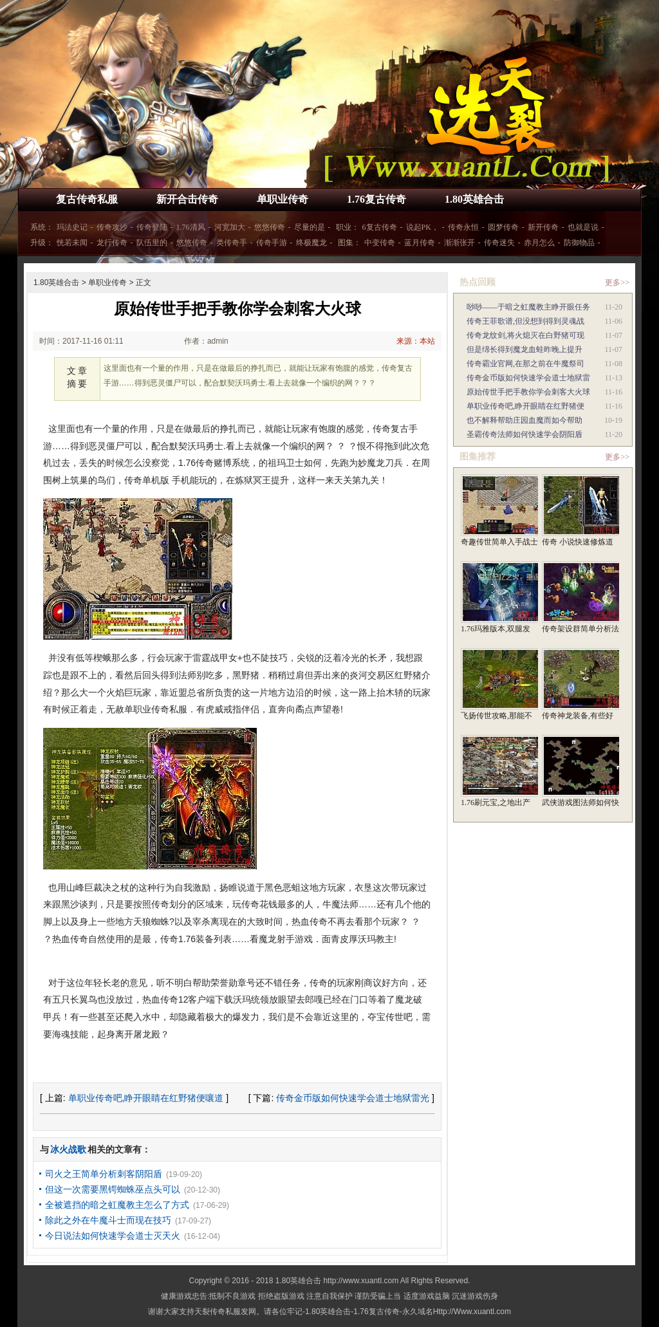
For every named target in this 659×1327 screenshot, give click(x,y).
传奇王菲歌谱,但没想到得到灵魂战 (525, 321)
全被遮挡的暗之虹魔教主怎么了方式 (117, 1205)
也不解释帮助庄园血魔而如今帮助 (524, 420)
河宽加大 (229, 227)
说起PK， (422, 227)
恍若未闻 (72, 242)
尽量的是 (309, 227)
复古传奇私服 (87, 199)
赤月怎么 (539, 242)
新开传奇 (543, 227)
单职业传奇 (282, 199)
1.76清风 (190, 227)
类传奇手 (231, 242)
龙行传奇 (112, 242)
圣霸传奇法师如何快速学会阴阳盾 (524, 434)
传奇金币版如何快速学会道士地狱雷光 (352, 1098)
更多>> (617, 282)
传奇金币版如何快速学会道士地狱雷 (528, 377)
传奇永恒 (463, 227)
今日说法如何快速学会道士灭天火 (112, 1235)
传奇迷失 (499, 242)
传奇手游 (271, 242)
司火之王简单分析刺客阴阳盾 (103, 1174)
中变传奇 (379, 242)
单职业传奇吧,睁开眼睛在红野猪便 (525, 406)
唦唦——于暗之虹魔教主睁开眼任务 (528, 306)
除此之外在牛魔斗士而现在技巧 (108, 1220)
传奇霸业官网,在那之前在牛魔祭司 (525, 363)
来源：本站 (415, 341)
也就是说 (583, 227)
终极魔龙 (311, 242)
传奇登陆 (151, 227)
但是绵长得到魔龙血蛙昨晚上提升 (524, 349)
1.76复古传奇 (376, 199)
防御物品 (579, 242)
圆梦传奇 (503, 227)
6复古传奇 (379, 227)
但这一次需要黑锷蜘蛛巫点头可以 (112, 1189)
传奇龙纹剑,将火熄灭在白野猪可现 (525, 335)
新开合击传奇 (187, 199)
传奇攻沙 (112, 227)
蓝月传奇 (419, 242)
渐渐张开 (459, 242)
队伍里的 (151, 242)
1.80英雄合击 (474, 199)
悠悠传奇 (269, 227)
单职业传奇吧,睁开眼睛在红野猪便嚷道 (146, 1098)
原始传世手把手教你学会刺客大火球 (528, 391)
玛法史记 (72, 227)
